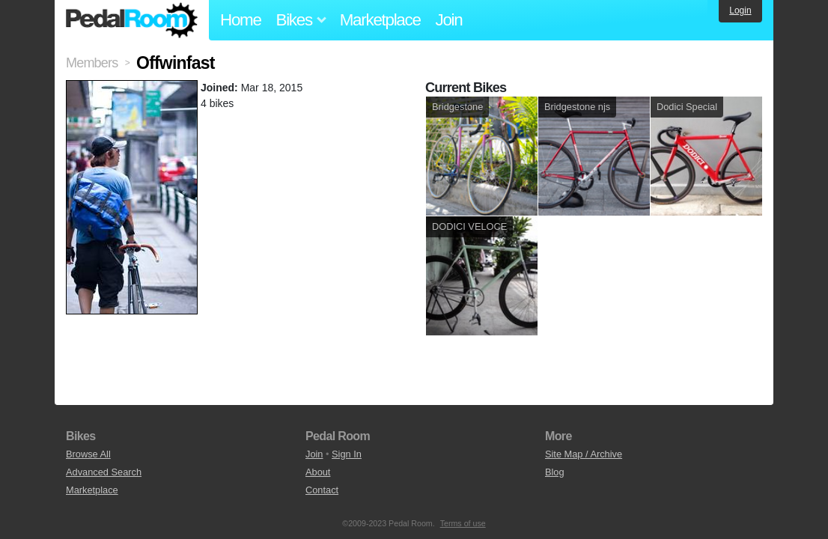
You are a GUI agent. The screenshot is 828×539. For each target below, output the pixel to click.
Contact (321, 490)
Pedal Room (132, 20)
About (317, 472)
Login (740, 10)
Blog (554, 472)
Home (240, 19)
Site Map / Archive (583, 454)
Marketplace (380, 19)
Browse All (88, 454)
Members (92, 62)
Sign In (347, 454)
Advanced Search (103, 472)
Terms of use (463, 523)
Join (449, 19)
